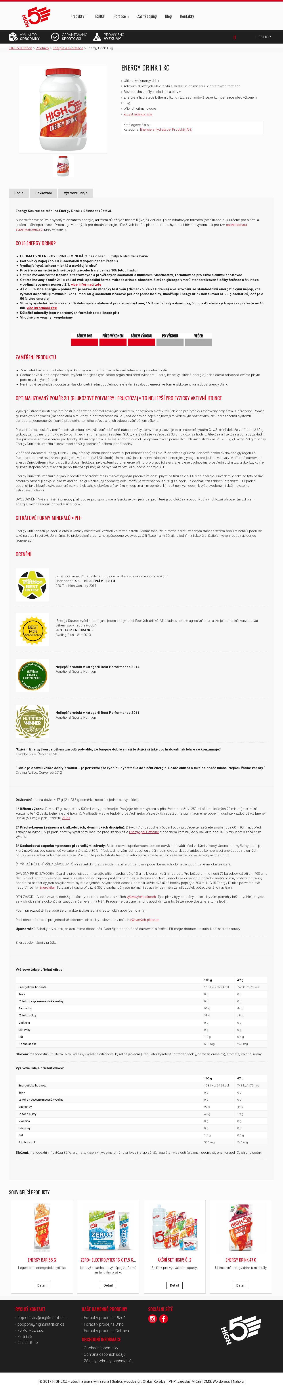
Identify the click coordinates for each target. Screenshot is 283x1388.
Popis (18, 193)
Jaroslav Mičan (189, 1379)
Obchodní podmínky (100, 1346)
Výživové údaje (76, 193)
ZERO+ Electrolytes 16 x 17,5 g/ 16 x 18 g (115, 1259)
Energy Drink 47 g (241, 1259)
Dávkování (43, 193)
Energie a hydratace (155, 130)
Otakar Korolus (154, 1379)
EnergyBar (47, 888)
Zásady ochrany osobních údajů (110, 1358)
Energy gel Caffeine (144, 832)
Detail (42, 1285)
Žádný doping (147, 16)
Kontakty (187, 16)
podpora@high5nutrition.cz (39, 1323)
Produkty (77, 16)
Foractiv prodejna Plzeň (103, 1317)
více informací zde (86, 284)
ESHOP (100, 16)
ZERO (66, 818)
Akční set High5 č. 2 (174, 1259)
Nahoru (238, 1379)
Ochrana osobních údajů (103, 1352)
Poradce (120, 16)
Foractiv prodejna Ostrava (105, 1329)
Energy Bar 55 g (42, 1259)
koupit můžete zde (138, 114)
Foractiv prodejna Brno (102, 1323)
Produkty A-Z (181, 130)
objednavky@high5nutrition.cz (41, 1317)
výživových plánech (141, 897)
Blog (168, 16)
